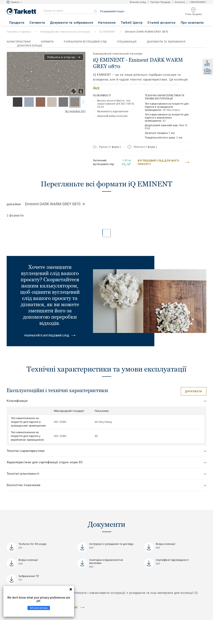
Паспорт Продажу (160, 2)
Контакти (180, 2)
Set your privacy (38, 608)
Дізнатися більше (29, 45)
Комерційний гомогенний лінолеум (65, 31)
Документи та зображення (166, 41)
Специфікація (126, 41)
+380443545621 (197, 2)
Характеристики (19, 41)
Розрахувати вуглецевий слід (85, 41)
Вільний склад (138, 2)
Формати (47, 41)
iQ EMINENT (108, 31)
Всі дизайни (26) (75, 111)
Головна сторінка (19, 31)
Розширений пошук (112, 11)
